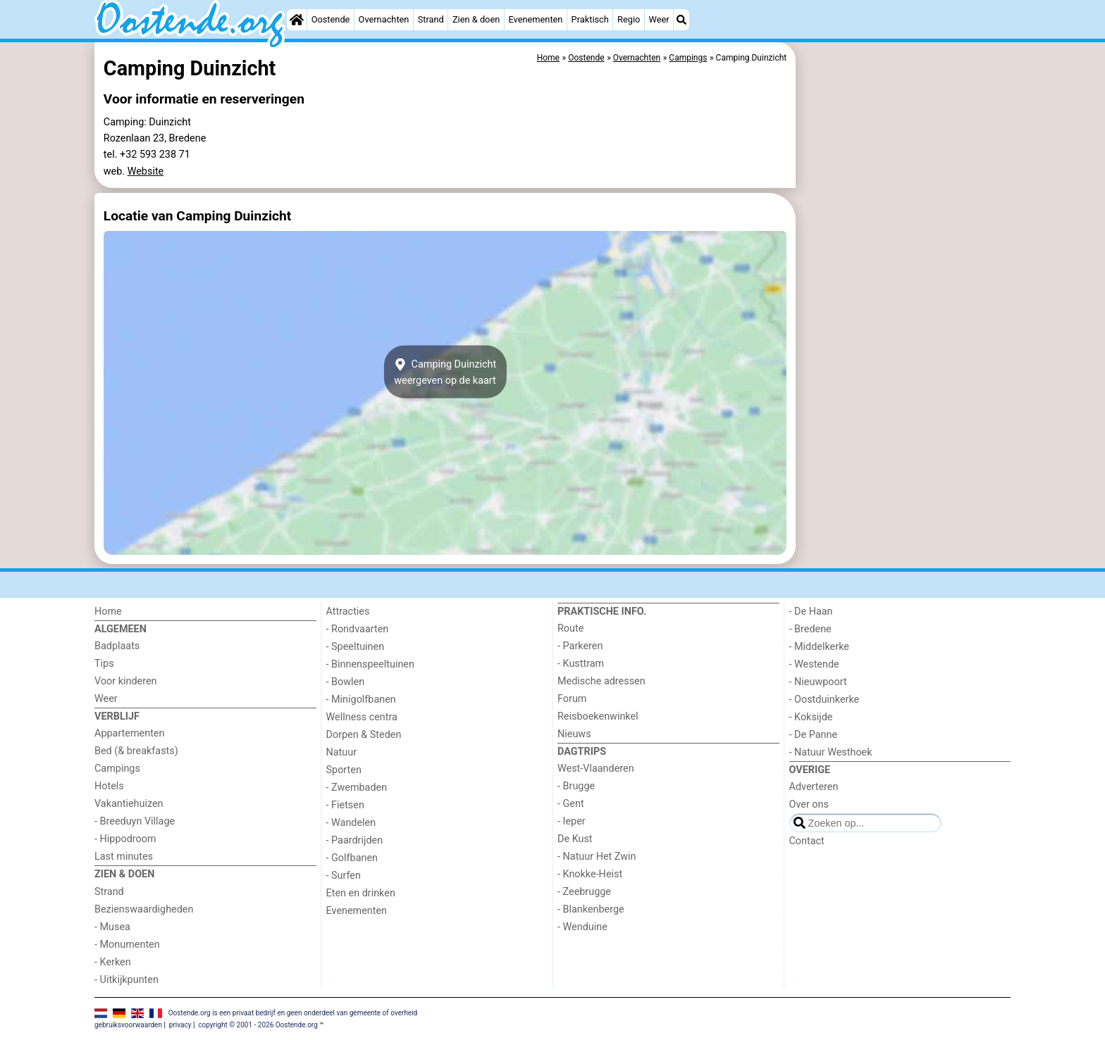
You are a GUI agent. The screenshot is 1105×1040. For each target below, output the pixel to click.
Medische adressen (601, 681)
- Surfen (343, 876)
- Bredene (810, 629)
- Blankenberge (590, 909)
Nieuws (574, 734)
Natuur (341, 752)
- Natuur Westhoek (830, 752)
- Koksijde (811, 717)
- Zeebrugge (584, 892)
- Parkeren (580, 646)
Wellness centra (361, 717)
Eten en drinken (360, 893)
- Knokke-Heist (589, 874)
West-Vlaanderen (595, 769)
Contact (807, 841)
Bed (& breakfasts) (136, 751)
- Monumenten (127, 945)
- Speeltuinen (355, 647)
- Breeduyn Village (134, 821)
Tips (104, 664)
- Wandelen (351, 823)
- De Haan (811, 612)
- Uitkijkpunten (126, 980)
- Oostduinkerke (824, 700)
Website (146, 171)
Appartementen (129, 733)
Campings (117, 769)
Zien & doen (476, 19)
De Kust (575, 839)
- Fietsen (345, 805)
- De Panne (813, 735)
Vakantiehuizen (128, 804)
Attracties (348, 612)
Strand (431, 19)
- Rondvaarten (357, 629)
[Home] (297, 19)
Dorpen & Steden (364, 735)
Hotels (109, 786)
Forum (571, 699)
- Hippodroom (125, 839)
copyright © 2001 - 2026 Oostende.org (257, 1025)
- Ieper (571, 821)
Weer (659, 19)
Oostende (330, 19)
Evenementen (535, 19)
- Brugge (576, 786)
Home (108, 612)
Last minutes (123, 857)
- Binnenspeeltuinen (370, 664)
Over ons (809, 804)
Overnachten (384, 19)
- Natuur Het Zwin (596, 857)
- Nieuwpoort (818, 682)
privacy (180, 1025)
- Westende (814, 664)
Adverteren (814, 787)
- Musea (112, 927)
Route (570, 628)
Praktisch (590, 19)
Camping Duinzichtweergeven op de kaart (445, 372)
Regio (628, 19)
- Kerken (112, 962)
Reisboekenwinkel (597, 716)
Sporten (344, 770)
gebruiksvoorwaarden (128, 1025)
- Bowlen (345, 682)
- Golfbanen (352, 858)
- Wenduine (582, 927)
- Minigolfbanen (361, 700)
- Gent (570, 804)
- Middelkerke (819, 647)
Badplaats (117, 646)
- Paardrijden (354, 840)
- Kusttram (580, 664)
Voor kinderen (125, 681)
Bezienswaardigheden (143, 909)
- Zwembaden (357, 788)
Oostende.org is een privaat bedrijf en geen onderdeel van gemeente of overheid (293, 1013)
